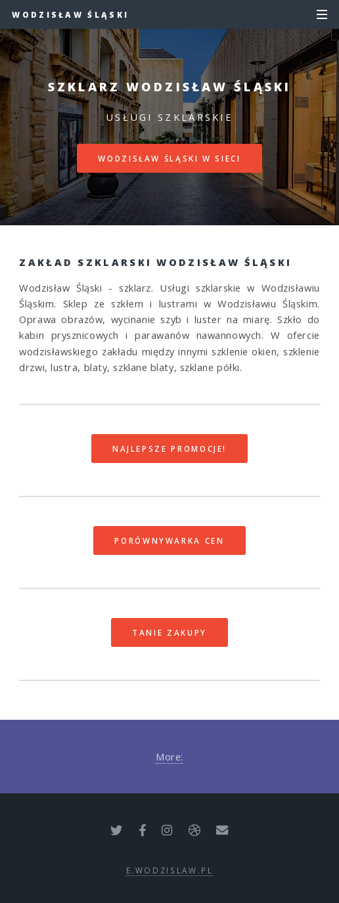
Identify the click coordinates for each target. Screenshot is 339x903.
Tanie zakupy (169, 632)
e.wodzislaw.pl (170, 870)
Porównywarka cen (169, 540)
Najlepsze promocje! (169, 448)
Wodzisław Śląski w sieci (169, 158)
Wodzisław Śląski (70, 14)
